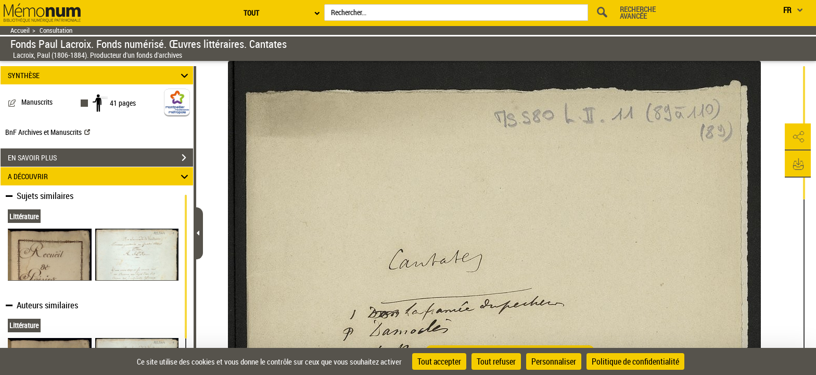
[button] (798, 137)
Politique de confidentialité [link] (635, 361)
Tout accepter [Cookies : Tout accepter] (439, 361)
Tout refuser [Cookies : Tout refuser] (496, 361)
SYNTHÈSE (100, 75)
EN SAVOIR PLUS (100, 158)
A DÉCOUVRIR (100, 176)
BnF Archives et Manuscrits (47, 132)
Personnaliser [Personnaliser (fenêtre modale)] (553, 361)
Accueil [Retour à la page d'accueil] (20, 30)
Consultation (56, 30)
